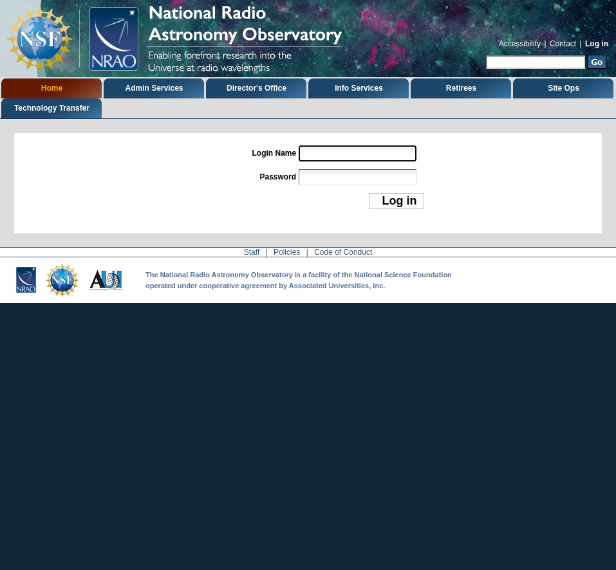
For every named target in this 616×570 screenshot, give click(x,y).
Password (277, 176)
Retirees (461, 88)
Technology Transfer (51, 108)
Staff (251, 252)
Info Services (359, 88)
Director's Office (256, 88)
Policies (287, 252)
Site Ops (563, 88)
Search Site (485, 53)
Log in (596, 43)
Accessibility (520, 43)
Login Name (274, 153)
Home (51, 88)
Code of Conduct (343, 252)
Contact (563, 43)
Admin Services (154, 88)
